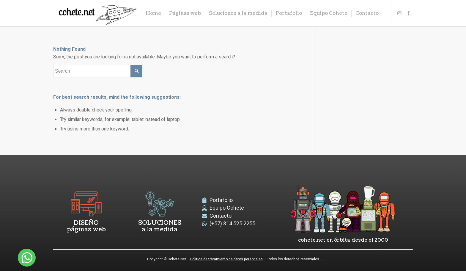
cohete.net (311, 240)
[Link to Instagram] (399, 13)
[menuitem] (153, 13)
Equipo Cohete (227, 208)
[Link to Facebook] (408, 13)
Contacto (221, 216)
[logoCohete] (96, 13)
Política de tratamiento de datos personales (226, 259)
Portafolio (221, 200)
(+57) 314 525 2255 (232, 224)
